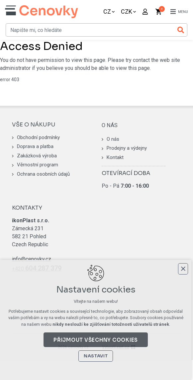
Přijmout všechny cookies (96, 340)
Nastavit (96, 356)
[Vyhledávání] (180, 30)
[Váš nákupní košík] (159, 12)
